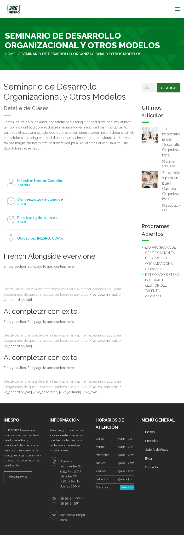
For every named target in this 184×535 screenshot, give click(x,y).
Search (168, 88)
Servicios (151, 441)
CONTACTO (18, 477)
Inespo (150, 432)
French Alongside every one (49, 256)
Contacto (151, 467)
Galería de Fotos (156, 449)
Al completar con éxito (40, 311)
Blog (148, 458)
